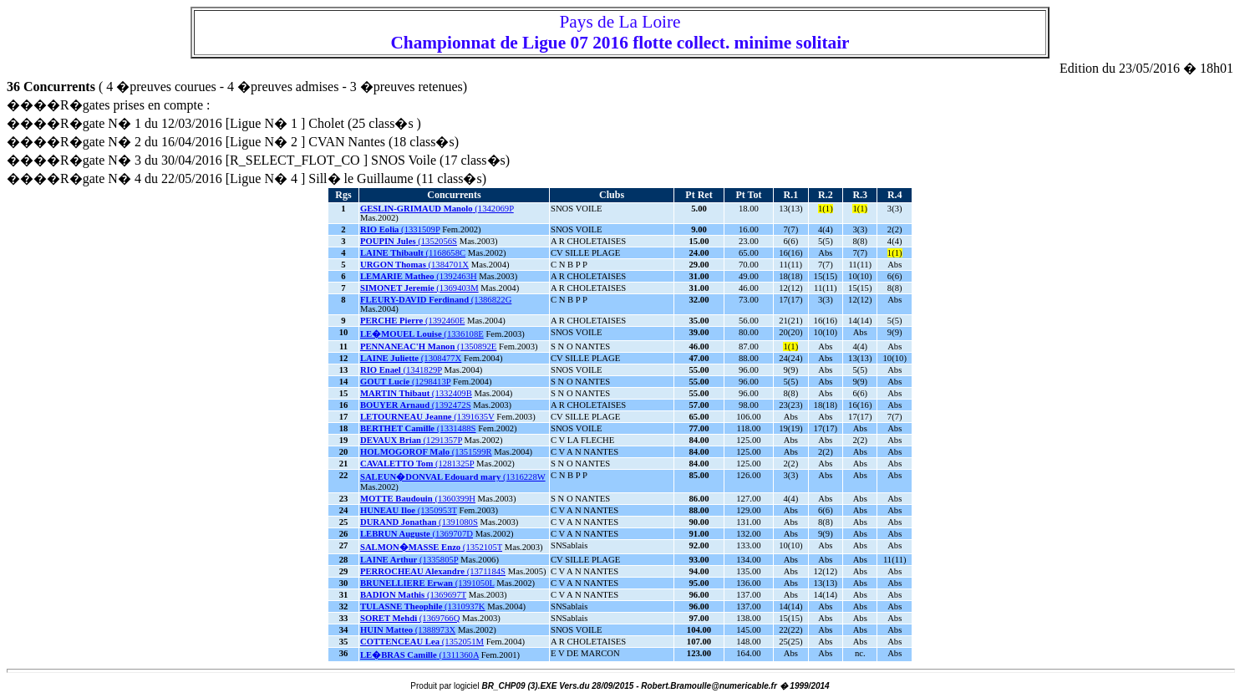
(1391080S (419, 522)
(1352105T (431, 547)
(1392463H (418, 276)
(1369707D (416, 533)
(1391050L (427, 583)
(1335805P (409, 559)
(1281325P (417, 463)
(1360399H (417, 498)
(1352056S (408, 241)
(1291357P (411, 440)
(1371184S (433, 571)
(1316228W (453, 476)
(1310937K (422, 606)
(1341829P (401, 369)
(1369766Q (410, 618)
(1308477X (410, 358)
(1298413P (405, 381)
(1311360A (419, 655)
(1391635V (427, 416)
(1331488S (418, 428)
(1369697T (413, 594)
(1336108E (422, 334)
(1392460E (412, 320)
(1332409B (416, 393)
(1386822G (435, 299)
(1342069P (437, 208)
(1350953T (408, 510)
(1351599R (426, 451)
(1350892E (428, 346)
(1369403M (419, 288)
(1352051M (422, 641)
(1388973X (407, 629)
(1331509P (400, 229)
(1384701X (414, 264)
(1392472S (415, 405)
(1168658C (412, 252)
